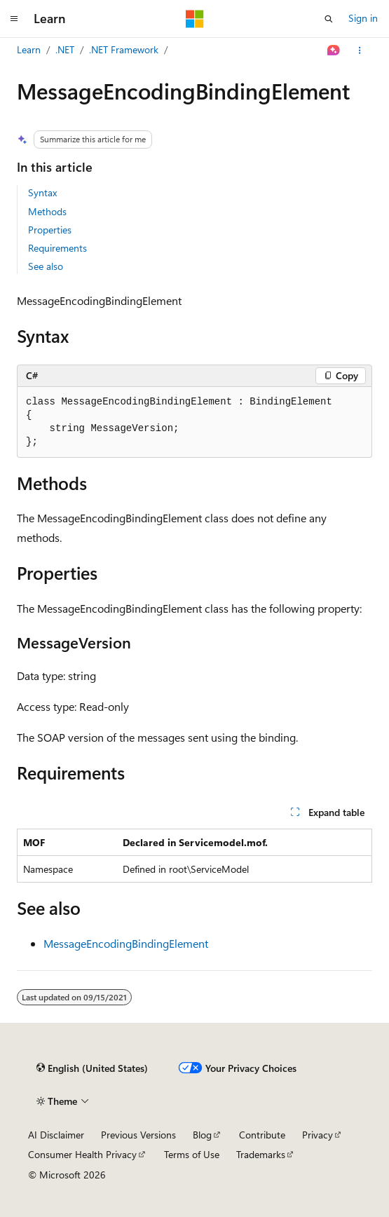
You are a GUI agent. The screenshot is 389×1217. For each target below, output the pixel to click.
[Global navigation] (14, 19)
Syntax (42, 192)
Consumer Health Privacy (82, 1154)
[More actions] (360, 50)
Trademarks (260, 1154)
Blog (202, 1134)
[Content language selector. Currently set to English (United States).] (92, 1068)
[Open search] (329, 19)
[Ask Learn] (334, 50)
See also (45, 266)
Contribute (262, 1134)
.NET (64, 49)
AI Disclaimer (56, 1134)
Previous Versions (138, 1134)
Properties (49, 229)
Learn (29, 49)
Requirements (57, 247)
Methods (47, 211)
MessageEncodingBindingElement (125, 943)
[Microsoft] (195, 19)
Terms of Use (191, 1154)
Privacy (317, 1134)
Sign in (363, 18)
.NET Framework (123, 49)
